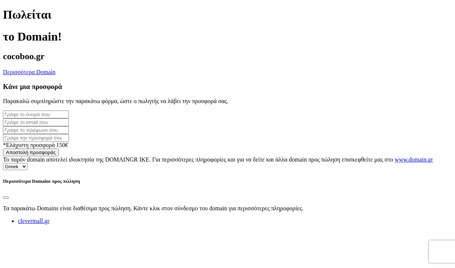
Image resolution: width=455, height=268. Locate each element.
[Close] (6, 198)
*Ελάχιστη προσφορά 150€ (35, 145)
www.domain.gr (414, 159)
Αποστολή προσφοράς (31, 152)
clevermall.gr (34, 221)
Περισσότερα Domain (29, 72)
